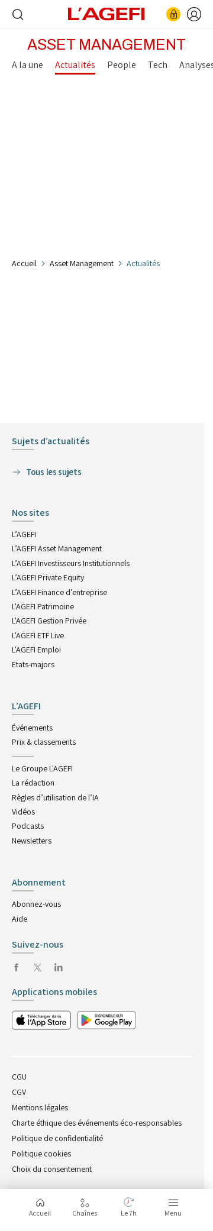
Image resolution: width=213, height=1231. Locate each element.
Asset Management (82, 263)
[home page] (106, 13)
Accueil (24, 263)
